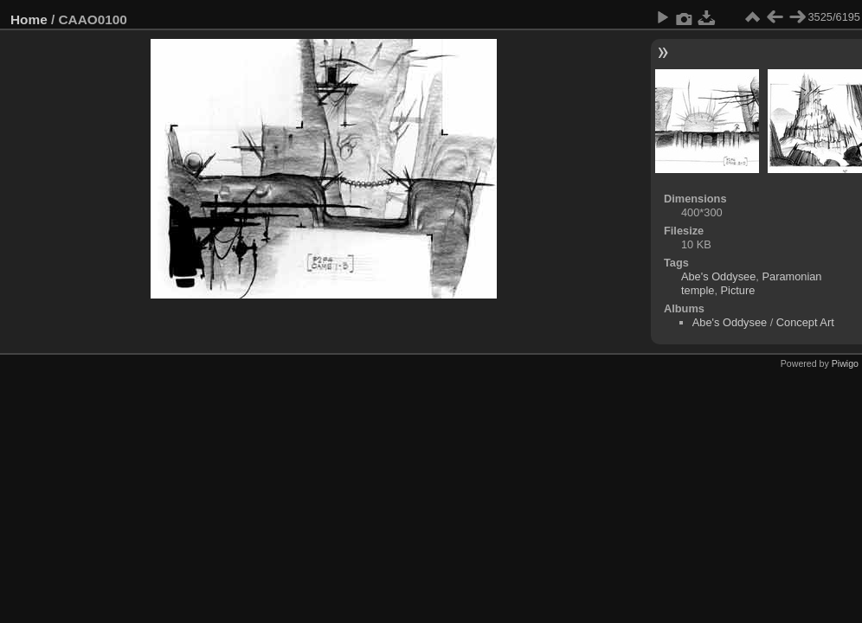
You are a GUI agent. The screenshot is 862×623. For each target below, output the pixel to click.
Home (29, 19)
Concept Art (805, 322)
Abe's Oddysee (718, 276)
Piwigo (845, 363)
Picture (738, 290)
